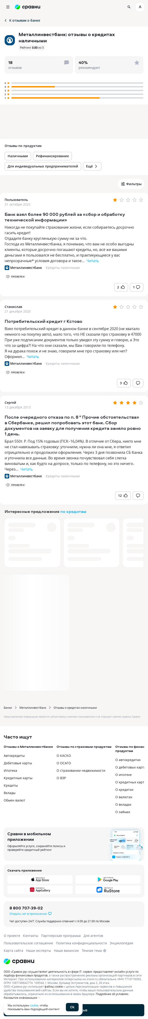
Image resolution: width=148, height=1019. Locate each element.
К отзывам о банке (22, 20)
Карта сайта (13, 950)
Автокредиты (14, 755)
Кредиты (11, 785)
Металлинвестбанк (32, 707)
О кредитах (124, 789)
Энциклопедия (121, 943)
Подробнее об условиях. (112, 994)
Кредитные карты (18, 778)
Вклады (10, 793)
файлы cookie (54, 986)
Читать (93, 260)
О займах (122, 812)
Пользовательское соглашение (28, 943)
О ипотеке (123, 774)
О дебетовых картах (131, 767)
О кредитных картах (131, 782)
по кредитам (73, 511)
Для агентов (93, 935)
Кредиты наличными (63, 267)
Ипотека (10, 770)
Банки (8, 707)
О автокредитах (128, 760)
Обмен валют (14, 800)
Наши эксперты (38, 950)
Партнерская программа (61, 935)
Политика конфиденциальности (81, 943)
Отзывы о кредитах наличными (75, 707)
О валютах (123, 797)
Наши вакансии (66, 950)
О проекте (12, 935)
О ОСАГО (64, 763)
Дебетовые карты (18, 763)
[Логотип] (74, 961)
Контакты (30, 935)
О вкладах (123, 804)
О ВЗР (61, 778)
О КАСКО (64, 755)
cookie (34, 1005)
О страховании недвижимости (81, 770)
